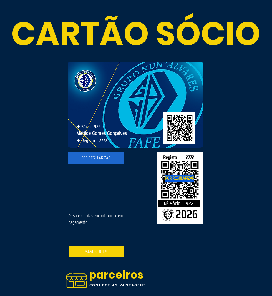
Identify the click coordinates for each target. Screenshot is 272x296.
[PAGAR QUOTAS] (96, 251)
